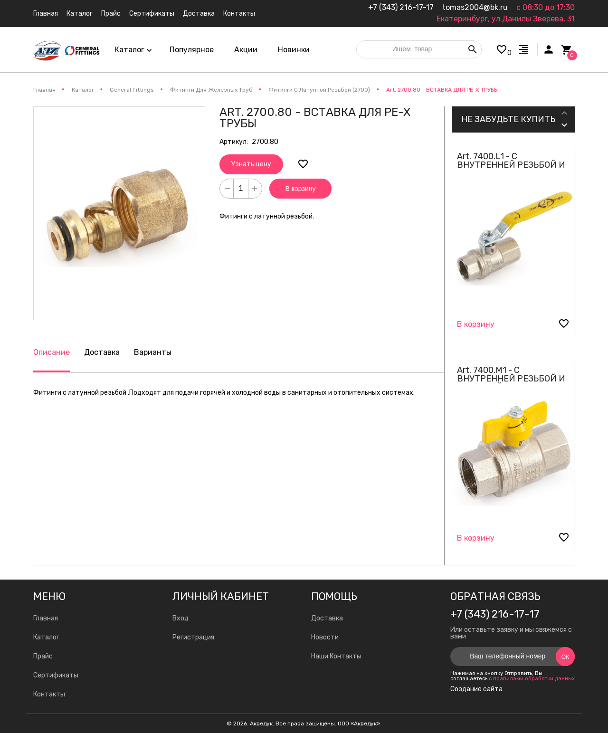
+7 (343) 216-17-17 (401, 7)
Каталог (46, 637)
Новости (325, 637)
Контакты (49, 694)
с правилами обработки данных (532, 679)
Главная (45, 618)
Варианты (152, 352)
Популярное (192, 49)
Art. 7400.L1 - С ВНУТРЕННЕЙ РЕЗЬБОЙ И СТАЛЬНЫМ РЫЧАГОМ (511, 165)
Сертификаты (55, 675)
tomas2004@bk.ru (475, 7)
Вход (180, 618)
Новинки (294, 49)
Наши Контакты (336, 656)
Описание (51, 352)
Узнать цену (251, 164)
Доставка (102, 352)
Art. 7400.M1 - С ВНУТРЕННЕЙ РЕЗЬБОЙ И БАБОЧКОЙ (511, 378)
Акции (245, 49)
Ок (565, 657)
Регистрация (193, 637)
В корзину (300, 188)
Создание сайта (476, 689)
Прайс (43, 656)
